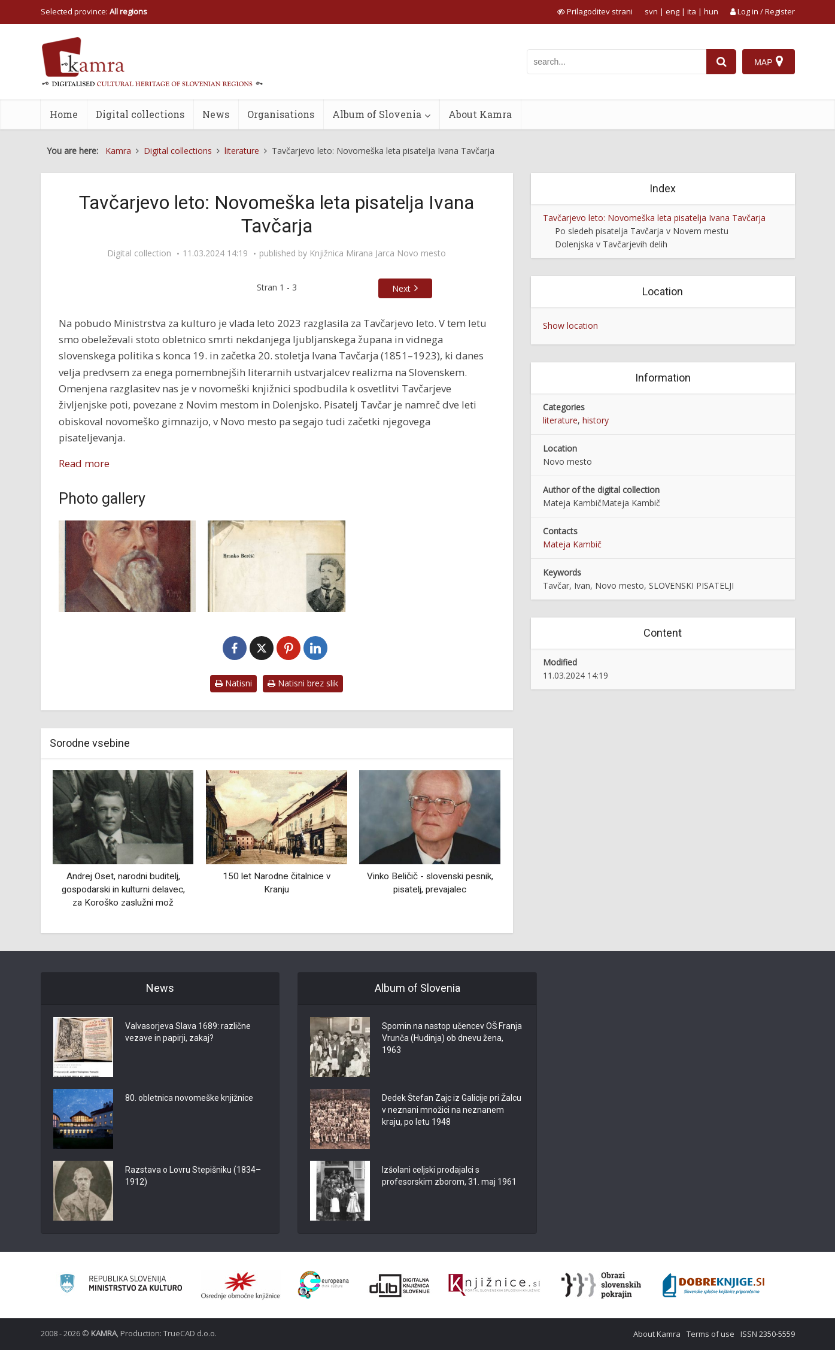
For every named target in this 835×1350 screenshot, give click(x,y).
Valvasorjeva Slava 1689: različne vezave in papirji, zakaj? (188, 1032)
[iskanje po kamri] (616, 61)
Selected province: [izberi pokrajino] (94, 11)
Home (64, 114)
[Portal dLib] (400, 1285)
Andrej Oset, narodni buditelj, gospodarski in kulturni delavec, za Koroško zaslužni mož (123, 889)
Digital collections (140, 114)
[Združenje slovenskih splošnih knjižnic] (494, 1285)
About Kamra (480, 114)
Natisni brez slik (303, 683)
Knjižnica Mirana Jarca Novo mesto (377, 253)
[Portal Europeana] (323, 1285)
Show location (570, 325)
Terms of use (710, 1333)
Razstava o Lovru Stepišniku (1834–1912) (193, 1175)
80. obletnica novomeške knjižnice (189, 1098)
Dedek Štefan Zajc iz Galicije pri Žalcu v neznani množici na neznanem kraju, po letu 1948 (451, 1110)
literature (560, 420)
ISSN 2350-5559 (767, 1333)
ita (691, 11)
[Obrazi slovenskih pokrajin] (601, 1285)
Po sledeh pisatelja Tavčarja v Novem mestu (641, 231)
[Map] (768, 61)
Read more (84, 463)
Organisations (280, 114)
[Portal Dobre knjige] (713, 1285)
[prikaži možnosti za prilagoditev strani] (595, 11)
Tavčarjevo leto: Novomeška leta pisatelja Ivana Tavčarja (654, 217)
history (595, 420)
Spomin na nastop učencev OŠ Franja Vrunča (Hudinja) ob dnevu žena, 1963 (452, 1038)
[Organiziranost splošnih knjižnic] (241, 1285)
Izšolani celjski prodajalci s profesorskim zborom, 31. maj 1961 (449, 1175)
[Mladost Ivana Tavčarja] (276, 566)
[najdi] (721, 61)
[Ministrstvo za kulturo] (121, 1285)
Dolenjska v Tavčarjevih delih (611, 244)
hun (711, 11)
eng (672, 11)
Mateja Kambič (572, 544)
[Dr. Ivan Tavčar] (127, 566)
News (215, 114)
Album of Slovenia (376, 114)
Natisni (233, 683)
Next (401, 288)
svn (651, 11)
